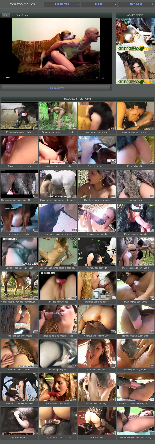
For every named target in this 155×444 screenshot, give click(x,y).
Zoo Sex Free (62, 4)
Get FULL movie (56, 88)
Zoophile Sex (136, 4)
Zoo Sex (99, 4)
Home (6, 15)
